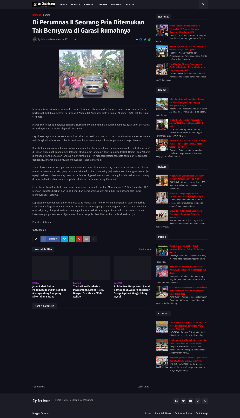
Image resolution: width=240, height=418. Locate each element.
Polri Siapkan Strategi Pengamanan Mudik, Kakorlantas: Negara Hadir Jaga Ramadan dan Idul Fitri (187, 67)
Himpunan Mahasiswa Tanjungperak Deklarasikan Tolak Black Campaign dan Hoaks (187, 270)
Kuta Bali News (163, 413)
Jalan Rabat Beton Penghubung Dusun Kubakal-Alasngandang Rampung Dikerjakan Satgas (49, 291)
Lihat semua (145, 249)
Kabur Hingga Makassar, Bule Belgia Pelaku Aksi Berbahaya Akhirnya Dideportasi (185, 214)
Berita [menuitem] (74, 4)
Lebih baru (39, 386)
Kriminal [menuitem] (89, 4)
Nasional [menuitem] (116, 4)
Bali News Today (183, 413)
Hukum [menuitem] (130, 4)
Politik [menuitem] (103, 4)
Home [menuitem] (63, 4)
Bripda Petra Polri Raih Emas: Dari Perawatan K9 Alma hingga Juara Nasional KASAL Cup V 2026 (184, 29)
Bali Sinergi (202, 413)
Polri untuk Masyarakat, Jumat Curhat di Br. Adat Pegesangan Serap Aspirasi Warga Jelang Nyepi (132, 291)
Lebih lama (143, 386)
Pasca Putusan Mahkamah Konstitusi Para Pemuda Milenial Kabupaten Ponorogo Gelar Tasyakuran (188, 290)
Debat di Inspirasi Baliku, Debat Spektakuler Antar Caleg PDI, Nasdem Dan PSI (186, 249)
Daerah (47, 15)
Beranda (36, 15)
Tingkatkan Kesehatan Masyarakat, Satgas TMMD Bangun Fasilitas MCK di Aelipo (88, 291)
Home (148, 413)
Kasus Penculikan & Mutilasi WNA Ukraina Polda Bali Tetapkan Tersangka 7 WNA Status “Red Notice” (188, 326)
